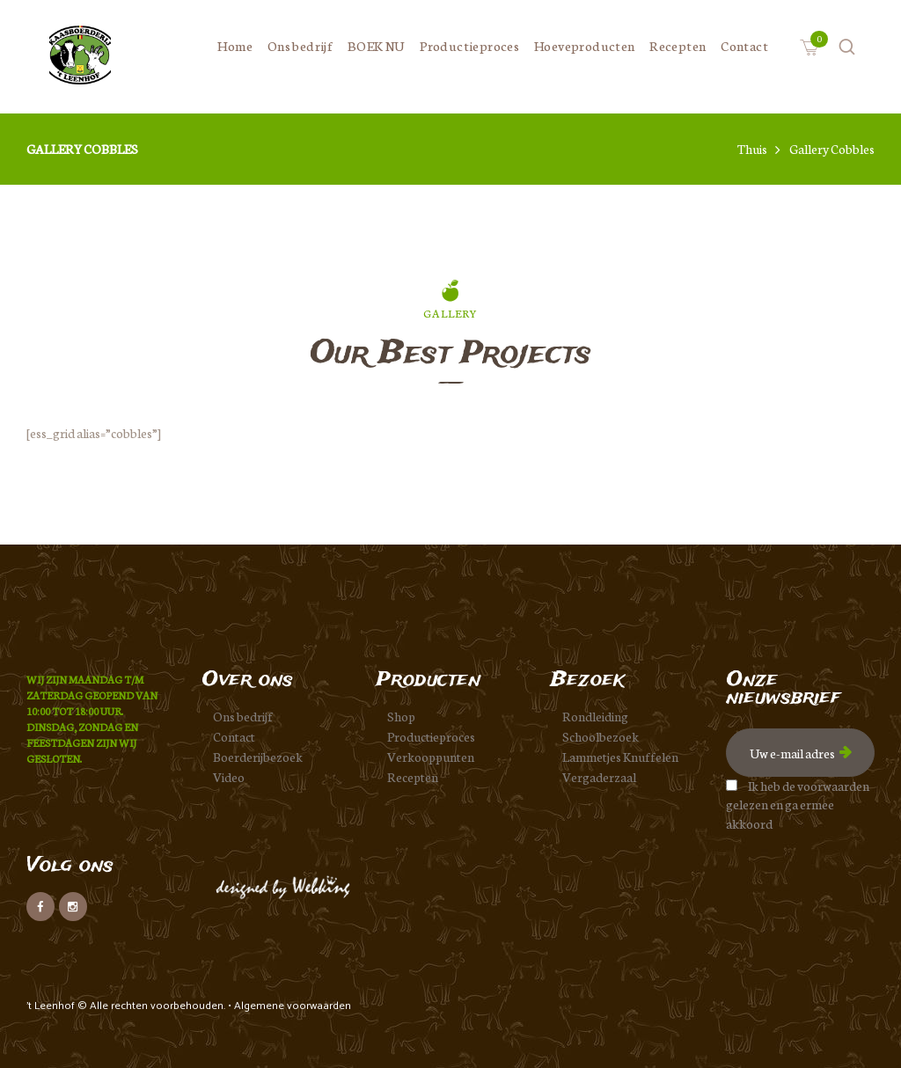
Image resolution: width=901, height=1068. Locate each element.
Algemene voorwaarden (292, 1006)
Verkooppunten (430, 756)
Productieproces (431, 736)
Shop (401, 716)
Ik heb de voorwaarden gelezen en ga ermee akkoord (797, 804)
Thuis (752, 149)
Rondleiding (595, 716)
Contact (234, 736)
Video (229, 777)
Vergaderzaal (599, 777)
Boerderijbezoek (258, 756)
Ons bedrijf (243, 716)
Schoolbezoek (600, 736)
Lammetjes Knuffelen (620, 756)
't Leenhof (51, 1006)
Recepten (412, 777)
